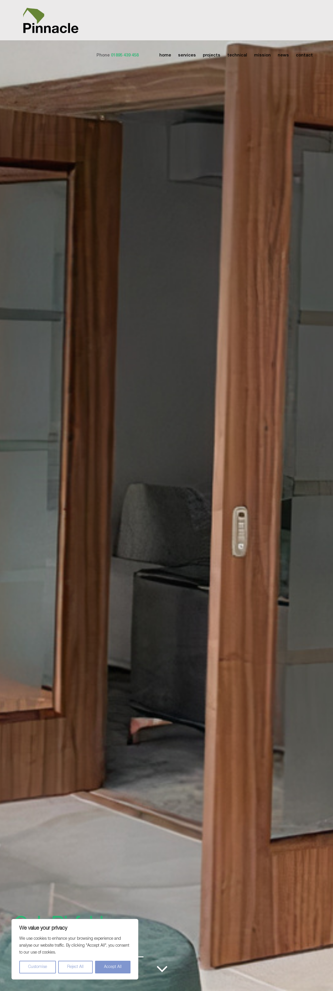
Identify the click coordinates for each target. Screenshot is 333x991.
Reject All (75, 967)
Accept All (113, 967)
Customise (37, 967)
